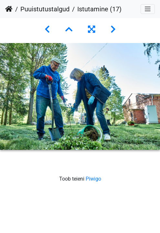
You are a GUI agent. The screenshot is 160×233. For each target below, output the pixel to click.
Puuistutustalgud (44, 9)
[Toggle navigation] (148, 9)
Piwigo (93, 179)
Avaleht (9, 9)
